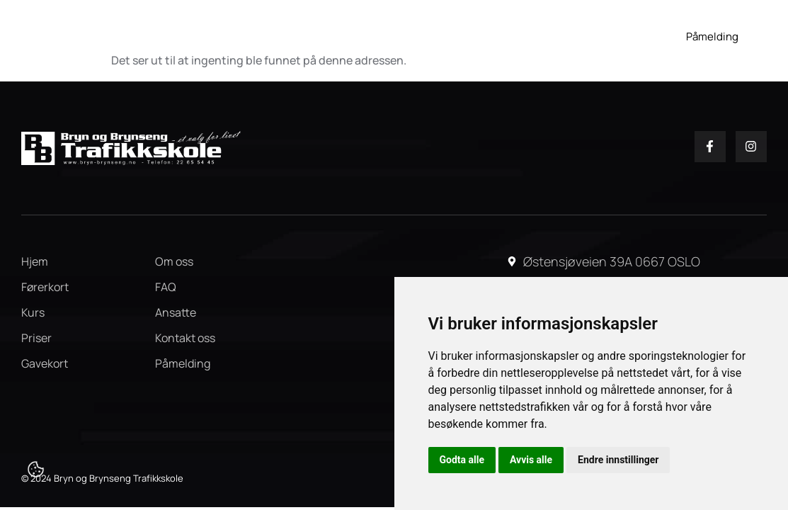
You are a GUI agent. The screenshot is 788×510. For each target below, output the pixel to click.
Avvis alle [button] (531, 459)
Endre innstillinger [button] (618, 459)
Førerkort (318, 29)
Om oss (569, 29)
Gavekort (456, 29)
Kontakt (610, 50)
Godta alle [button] (462, 459)
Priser (515, 29)
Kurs (390, 29)
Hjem (254, 29)
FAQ (619, 29)
